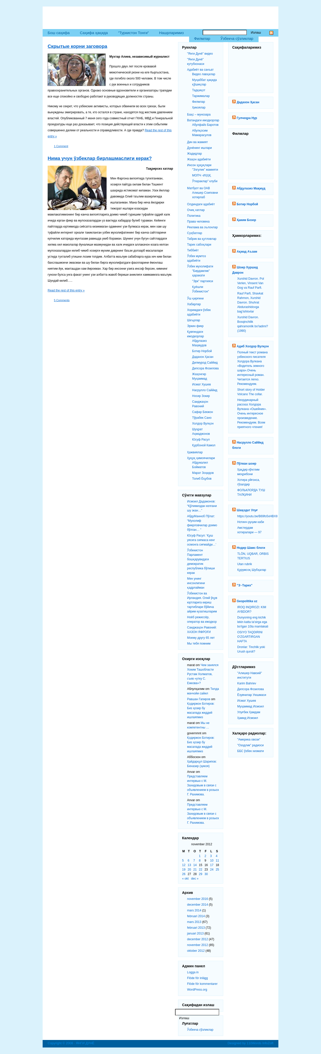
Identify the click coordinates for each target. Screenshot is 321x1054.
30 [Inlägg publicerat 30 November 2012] (206, 874)
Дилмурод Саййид (205, 362)
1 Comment (61, 146)
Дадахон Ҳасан (248, 102)
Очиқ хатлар (196, 210)
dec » (194, 878)
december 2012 (197, 939)
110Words (254, 1043)
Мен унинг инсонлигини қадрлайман (196, 583)
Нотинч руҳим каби (250, 522)
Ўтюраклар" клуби (204, 181)
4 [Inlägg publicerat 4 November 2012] (216, 856)
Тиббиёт (193, 250)
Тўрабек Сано (201, 417)
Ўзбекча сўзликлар (236, 38)
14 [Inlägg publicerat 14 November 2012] (195, 865)
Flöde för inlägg (197, 978)
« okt (185, 878)
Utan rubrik (244, 564)
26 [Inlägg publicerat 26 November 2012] (183, 874)
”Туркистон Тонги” (133, 33)
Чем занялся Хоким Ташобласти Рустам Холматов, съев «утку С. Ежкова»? (202, 674)
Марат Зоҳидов (203, 473)
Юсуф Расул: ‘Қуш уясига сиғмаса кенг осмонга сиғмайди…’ (201, 540)
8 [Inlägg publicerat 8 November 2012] (200, 860)
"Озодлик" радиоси (250, 745)
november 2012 (197, 945)
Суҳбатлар (194, 233)
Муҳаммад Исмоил (250, 706)
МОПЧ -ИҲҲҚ (201, 175)
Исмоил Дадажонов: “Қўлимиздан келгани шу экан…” (202, 506)
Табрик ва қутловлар (201, 239)
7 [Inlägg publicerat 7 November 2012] (194, 860)
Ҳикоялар (198, 107)
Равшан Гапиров (198, 699)
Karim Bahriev (246, 683)
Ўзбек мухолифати (200, 266)
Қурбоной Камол (203, 445)
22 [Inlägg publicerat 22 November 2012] (200, 869)
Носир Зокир (201, 396)
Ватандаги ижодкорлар (203, 120)
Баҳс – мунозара (199, 114)
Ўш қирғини (195, 298)
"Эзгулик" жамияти (205, 169)
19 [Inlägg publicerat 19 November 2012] (183, 869)
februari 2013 (196, 927)
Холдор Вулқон (203, 423)
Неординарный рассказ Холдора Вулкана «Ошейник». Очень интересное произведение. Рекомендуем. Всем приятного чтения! (252, 413)
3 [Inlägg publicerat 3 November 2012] (211, 856)
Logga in (193, 972)
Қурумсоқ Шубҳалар (251, 570)
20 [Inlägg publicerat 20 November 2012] (189, 869)
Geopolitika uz (247, 601)
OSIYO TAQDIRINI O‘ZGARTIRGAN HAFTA (250, 636)
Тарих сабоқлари (199, 244)
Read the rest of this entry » (66, 290)
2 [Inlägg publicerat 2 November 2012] (205, 856)
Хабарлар (194, 304)
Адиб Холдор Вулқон (253, 346)
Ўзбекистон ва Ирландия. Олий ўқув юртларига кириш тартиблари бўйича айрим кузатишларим (202, 602)
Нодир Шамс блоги (251, 548)
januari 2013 (195, 933)
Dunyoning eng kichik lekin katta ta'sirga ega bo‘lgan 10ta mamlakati (252, 622)
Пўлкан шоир (246, 463)
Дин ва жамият (197, 142)
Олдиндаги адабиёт (201, 204)
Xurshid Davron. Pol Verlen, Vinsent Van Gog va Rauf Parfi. (250, 283)
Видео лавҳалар (203, 74)
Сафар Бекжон (202, 412)
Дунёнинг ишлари (199, 148)
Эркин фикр (195, 326)
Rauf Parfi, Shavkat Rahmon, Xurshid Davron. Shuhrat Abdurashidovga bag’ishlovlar (250, 302)
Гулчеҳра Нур (247, 118)
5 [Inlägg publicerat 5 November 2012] (183, 860)
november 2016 (197, 899)
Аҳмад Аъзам (247, 251)
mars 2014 (194, 910)
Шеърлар (193, 320)
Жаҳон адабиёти (199, 159)
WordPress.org (197, 989)
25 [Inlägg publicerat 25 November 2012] (217, 869)
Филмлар (202, 38)
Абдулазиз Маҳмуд (251, 188)
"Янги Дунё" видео (200, 53)
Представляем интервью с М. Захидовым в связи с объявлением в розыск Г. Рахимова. (203, 785)
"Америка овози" (248, 739)
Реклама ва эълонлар (202, 227)
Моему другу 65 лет (201, 638)
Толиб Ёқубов (201, 478)
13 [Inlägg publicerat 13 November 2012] (189, 865)
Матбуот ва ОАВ (198, 188)
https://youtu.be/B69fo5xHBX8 (257, 516)
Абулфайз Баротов (205, 125)
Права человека (198, 221)
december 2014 (197, 904)
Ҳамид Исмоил (247, 718)
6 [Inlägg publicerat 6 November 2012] (188, 860)
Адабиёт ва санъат (200, 69)
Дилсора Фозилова (250, 689)
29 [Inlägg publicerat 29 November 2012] (200, 874)
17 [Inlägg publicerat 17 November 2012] (211, 865)
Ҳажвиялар (195, 452)
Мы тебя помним (198, 643)
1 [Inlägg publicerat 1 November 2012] (200, 856)
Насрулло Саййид (204, 390)
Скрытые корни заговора (77, 46)
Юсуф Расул (201, 439)
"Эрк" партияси (202, 281)
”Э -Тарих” (245, 585)
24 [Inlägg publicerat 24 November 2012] (211, 869)
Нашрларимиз (171, 33)
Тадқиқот (198, 90)
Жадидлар (194, 153)
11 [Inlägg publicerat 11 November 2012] (217, 860)
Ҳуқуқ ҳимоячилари (201, 458)
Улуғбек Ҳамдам (248, 712)
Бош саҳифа (59, 33)
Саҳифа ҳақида (94, 33)
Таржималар (201, 96)
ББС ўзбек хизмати (250, 751)
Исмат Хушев (246, 700)
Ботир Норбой (247, 204)
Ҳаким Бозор (246, 220)
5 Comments (61, 300)
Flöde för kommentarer (202, 984)
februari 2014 (196, 916)
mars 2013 (194, 922)
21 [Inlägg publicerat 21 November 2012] (195, 869)
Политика (193, 216)
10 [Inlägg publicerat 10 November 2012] (211, 860)
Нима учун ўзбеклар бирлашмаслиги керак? (100, 158)
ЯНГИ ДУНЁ (66, 15)
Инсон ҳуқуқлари (199, 165)
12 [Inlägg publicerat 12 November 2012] (183, 865)
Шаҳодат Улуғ (247, 510)
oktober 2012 (196, 951)
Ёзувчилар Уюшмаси (251, 695)
